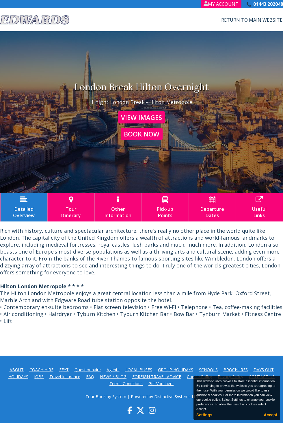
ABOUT (17, 369)
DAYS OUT (264, 369)
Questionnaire (88, 369)
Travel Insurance (64, 376)
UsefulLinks (259, 207)
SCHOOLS (208, 369)
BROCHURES (236, 369)
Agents (113, 369)
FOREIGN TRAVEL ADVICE (156, 376)
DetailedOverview (24, 207)
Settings (204, 415)
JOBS (39, 376)
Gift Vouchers (161, 383)
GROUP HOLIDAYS (175, 369)
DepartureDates (212, 207)
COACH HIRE (41, 369)
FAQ (90, 376)
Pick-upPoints (165, 207)
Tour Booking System (105, 396)
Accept (270, 415)
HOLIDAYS (18, 376)
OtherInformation (118, 207)
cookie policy (211, 399)
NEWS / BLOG (113, 376)
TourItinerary (71, 207)
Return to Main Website (251, 20)
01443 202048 (268, 4)
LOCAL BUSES (138, 369)
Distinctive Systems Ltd (176, 396)
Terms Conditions (126, 383)
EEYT (64, 369)
